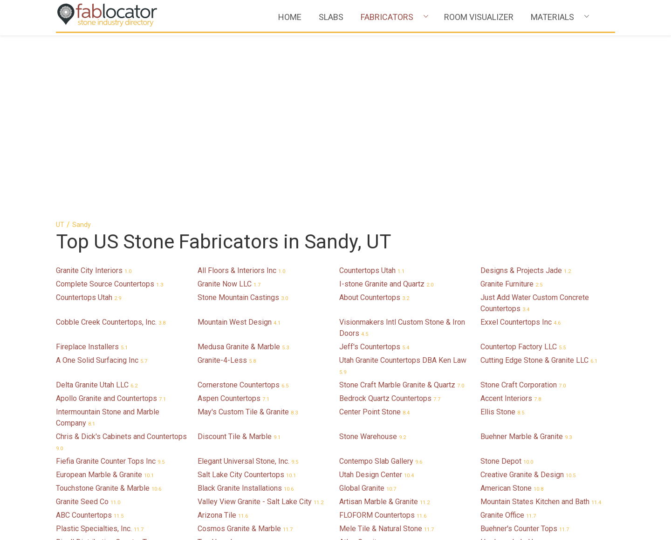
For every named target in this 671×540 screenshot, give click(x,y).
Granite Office (508, 336)
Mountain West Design (239, 143)
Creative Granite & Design (527, 295)
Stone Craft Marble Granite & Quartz (401, 205)
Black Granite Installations (246, 309)
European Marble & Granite (105, 295)
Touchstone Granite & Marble (108, 309)
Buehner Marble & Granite (526, 257)
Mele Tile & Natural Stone (386, 349)
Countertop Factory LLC (523, 167)
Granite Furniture (511, 104)
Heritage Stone (369, 425)
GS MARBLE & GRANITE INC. (392, 387)
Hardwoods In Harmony (524, 363)
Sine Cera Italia (369, 412)
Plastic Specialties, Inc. (100, 349)
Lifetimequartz (86, 464)
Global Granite (367, 309)
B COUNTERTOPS (232, 439)
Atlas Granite (365, 363)
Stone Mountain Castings (243, 118)
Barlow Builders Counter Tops (110, 439)
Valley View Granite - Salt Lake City (260, 322)
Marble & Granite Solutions (388, 504)
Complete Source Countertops (109, 104)
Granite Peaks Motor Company (394, 477)
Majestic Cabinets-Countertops (537, 425)
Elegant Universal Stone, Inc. (248, 282)
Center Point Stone (374, 232)
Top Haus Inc (225, 363)
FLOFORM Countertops (382, 336)
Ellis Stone (502, 232)
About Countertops (374, 118)
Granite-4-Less (227, 181)
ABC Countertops (89, 336)
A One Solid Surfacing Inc (101, 181)
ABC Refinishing (88, 412)
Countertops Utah (371, 91)
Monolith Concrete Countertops (254, 504)
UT (60, 45)
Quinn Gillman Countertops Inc (534, 504)
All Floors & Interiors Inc (241, 91)
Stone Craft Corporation (523, 205)
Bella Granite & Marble (522, 464)
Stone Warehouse (372, 257)
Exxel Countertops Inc (520, 143)
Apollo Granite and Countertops (111, 219)
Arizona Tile (223, 336)
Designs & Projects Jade (525, 91)
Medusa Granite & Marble (243, 167)
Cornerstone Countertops (243, 205)
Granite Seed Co (88, 322)
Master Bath (506, 491)
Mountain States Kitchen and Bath (540, 322)
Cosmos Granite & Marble (245, 349)
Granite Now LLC (229, 104)
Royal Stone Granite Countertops (256, 477)
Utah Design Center (376, 295)
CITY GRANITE (227, 464)
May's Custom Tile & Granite (248, 232)
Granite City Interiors (93, 91)
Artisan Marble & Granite (384, 322)
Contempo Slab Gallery (380, 282)
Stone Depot (506, 282)
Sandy (81, 45)
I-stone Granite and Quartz (386, 104)
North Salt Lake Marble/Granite (112, 477)
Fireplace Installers (92, 167)
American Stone (511, 309)
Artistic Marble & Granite (384, 491)
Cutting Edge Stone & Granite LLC (538, 181)
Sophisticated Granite (96, 387)
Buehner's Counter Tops (524, 349)
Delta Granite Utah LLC (96, 205)
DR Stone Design (89, 491)
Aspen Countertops (233, 219)
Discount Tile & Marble (239, 257)
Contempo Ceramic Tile (383, 439)
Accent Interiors (510, 219)
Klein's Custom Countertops (531, 387)
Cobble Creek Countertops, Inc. (110, 143)
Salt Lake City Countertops (247, 295)
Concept (217, 412)
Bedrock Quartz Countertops (389, 219)
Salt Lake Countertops (98, 425)
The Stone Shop (87, 504)
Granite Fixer (506, 412)
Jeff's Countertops (374, 167)
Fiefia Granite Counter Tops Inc (110, 282)
